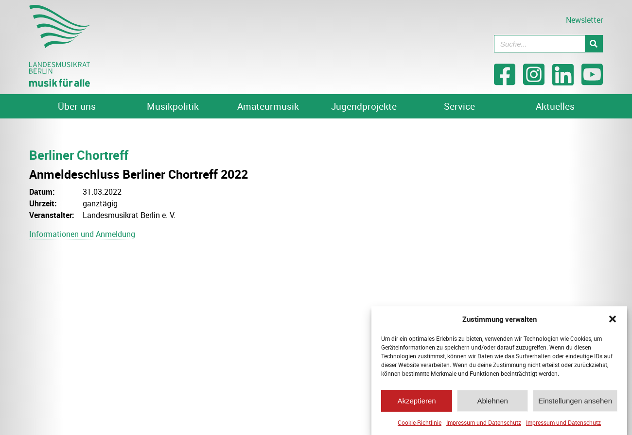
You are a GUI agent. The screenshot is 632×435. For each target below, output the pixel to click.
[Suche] (593, 43)
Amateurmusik (268, 106)
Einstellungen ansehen (575, 401)
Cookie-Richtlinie (419, 423)
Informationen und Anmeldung (82, 234)
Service (459, 106)
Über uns (77, 106)
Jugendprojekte (364, 106)
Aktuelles (555, 106)
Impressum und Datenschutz (483, 423)
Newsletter (584, 20)
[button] (612, 320)
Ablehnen (492, 401)
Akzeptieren (416, 401)
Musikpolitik (173, 106)
